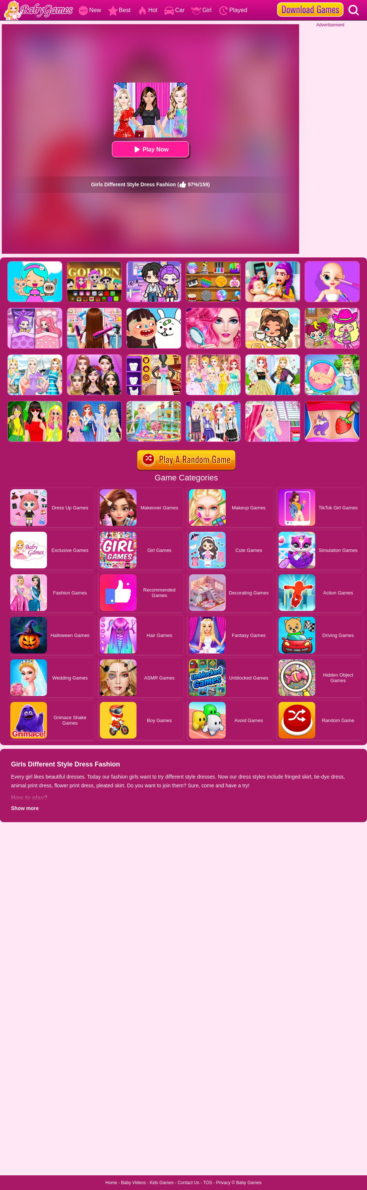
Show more (25, 808)
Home (111, 1182)
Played (232, 10)
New (89, 10)
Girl (201, 10)
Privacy (223, 1182)
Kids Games (162, 1182)
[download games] (310, 2)
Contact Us (188, 1182)
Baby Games (248, 1182)
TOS (207, 1182)
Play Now (150, 149)
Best (119, 10)
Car (174, 10)
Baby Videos (133, 1182)
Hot (147, 10)
